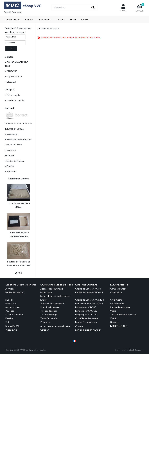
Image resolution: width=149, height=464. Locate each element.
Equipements (45, 19)
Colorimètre (116, 292)
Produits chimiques (49, 307)
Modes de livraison (16, 161)
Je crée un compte (15, 100)
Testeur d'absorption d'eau (123, 314)
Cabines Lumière (86, 284)
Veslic (113, 310)
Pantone (29, 19)
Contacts (11, 149)
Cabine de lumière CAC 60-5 (89, 292)
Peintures (45, 322)
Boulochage (46, 292)
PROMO (85, 19)
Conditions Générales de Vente (20, 284)
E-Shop (9, 56)
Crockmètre (116, 299)
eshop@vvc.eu (12, 307)
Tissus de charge (48, 314)
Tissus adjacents (48, 310)
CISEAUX (11, 81)
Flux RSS (9, 299)
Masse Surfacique (88, 330)
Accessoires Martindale (51, 288)
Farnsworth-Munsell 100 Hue (89, 303)
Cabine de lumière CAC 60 (88, 288)
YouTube (9, 310)
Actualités (12, 171)
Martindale (118, 326)
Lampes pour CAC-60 (85, 307)
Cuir (7, 322)
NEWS (73, 19)
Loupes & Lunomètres (86, 322)
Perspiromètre (117, 303)
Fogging (9, 318)
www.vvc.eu (12, 134)
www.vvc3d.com (14, 144)
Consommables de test (57, 284)
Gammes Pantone (119, 288)
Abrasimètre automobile (52, 303)
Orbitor (11, 330)
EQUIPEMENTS (14, 76)
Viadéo (113, 318)
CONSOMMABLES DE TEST (16, 64)
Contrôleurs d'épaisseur (87, 318)
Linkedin (114, 322)
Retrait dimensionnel (120, 307)
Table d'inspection (49, 318)
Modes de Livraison (14, 292)
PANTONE (12, 71)
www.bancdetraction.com (19, 139)
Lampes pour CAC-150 (86, 314)
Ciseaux (61, 19)
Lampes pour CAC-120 (86, 310)
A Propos (9, 288)
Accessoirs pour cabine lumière (55, 326)
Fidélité (10, 166)
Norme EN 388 (12, 326)
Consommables (12, 19)
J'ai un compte (13, 95)
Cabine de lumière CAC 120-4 (89, 299)
